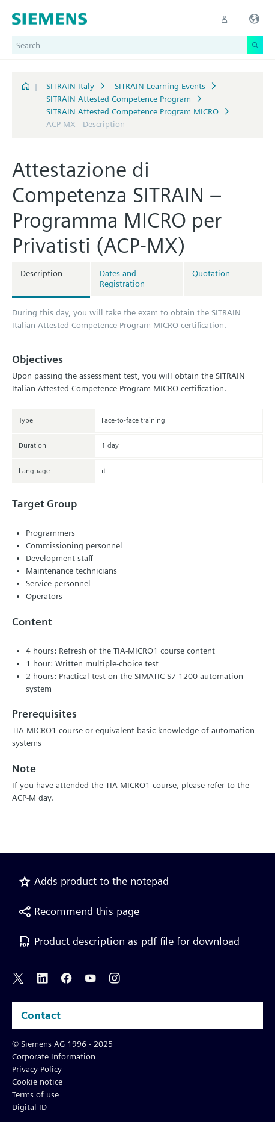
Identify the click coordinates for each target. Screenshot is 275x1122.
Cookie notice (37, 1081)
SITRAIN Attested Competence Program (118, 99)
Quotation (211, 273)
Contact (41, 1015)
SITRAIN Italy (70, 86)
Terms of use (35, 1094)
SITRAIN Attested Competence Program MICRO (132, 111)
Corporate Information (53, 1056)
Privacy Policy (37, 1069)
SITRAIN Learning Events (160, 86)
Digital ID (29, 1107)
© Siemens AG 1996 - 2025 (62, 1044)
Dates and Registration (122, 278)
